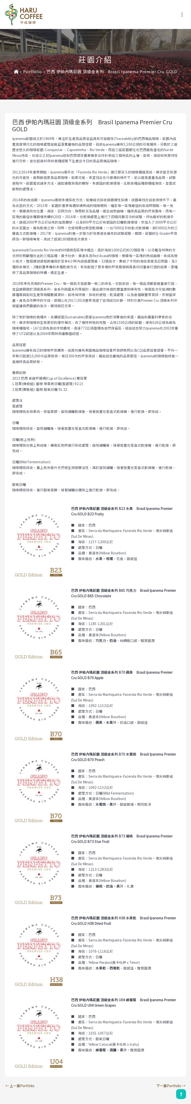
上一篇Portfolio (20, 1085)
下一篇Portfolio (171, 1085)
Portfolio (32, 71)
